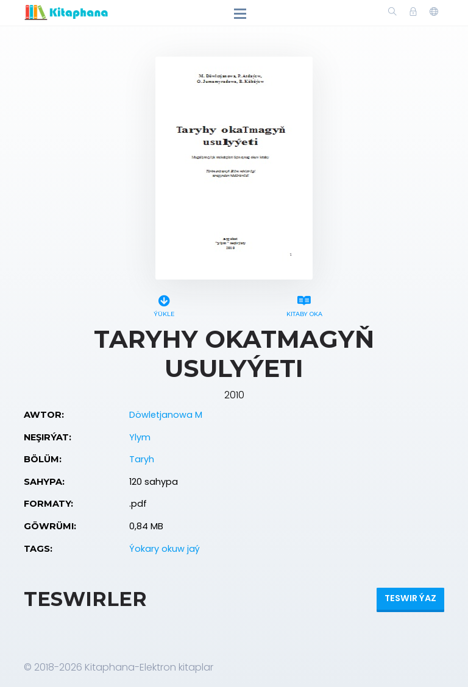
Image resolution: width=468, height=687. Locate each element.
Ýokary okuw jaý (164, 549)
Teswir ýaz (410, 598)
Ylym (140, 437)
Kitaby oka (304, 304)
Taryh (141, 459)
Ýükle (164, 304)
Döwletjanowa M (165, 415)
